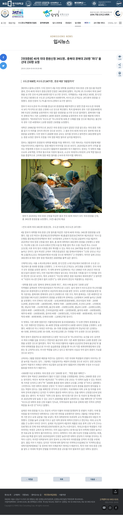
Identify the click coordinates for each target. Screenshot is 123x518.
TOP (115, 492)
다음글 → (93, 479)
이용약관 (62, 494)
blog (104, 507)
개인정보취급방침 (50, 494)
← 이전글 (29, 479)
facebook (116, 507)
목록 (61, 479)
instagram (110, 507)
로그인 (3, 22)
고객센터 (17, 494)
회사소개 (8, 494)
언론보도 (25, 494)
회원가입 (12, 22)
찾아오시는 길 (36, 494)
